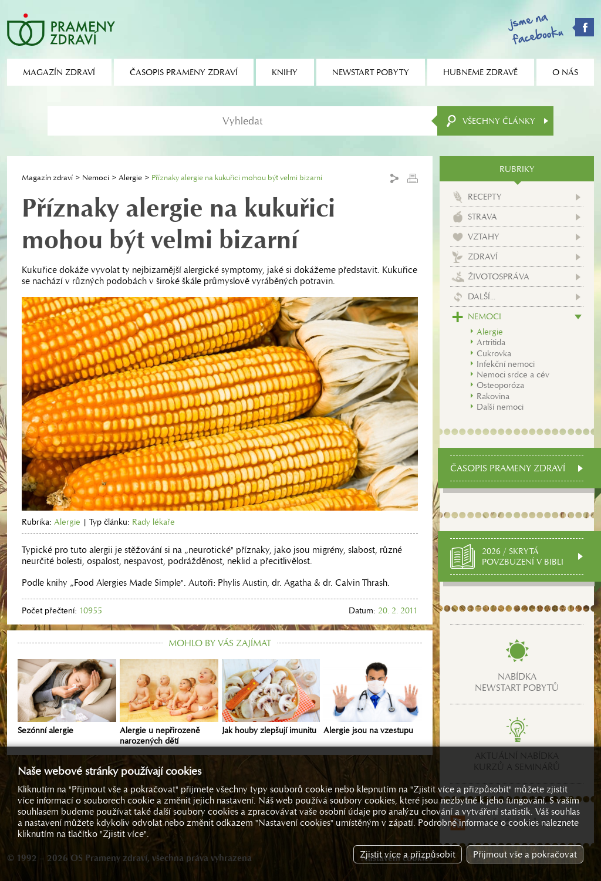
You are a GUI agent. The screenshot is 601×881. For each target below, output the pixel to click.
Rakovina (493, 396)
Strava (482, 216)
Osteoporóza (500, 385)
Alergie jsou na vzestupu (372, 697)
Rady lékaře (153, 522)
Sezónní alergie (67, 697)
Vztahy (483, 236)
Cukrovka (494, 353)
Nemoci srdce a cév (513, 374)
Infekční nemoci (506, 364)
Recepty (485, 196)
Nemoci (95, 178)
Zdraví (483, 256)
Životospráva (498, 276)
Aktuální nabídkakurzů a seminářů (517, 761)
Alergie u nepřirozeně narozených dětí (169, 702)
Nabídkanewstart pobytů (517, 682)
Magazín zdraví (47, 178)
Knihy (285, 72)
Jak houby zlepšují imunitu (271, 697)
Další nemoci (500, 406)
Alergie (130, 178)
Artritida (491, 342)
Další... (481, 296)
